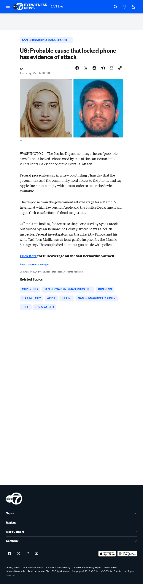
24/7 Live (57, 6)
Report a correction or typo (34, 265)
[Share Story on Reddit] (94, 68)
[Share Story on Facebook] (77, 68)
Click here (28, 256)
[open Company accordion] (71, 541)
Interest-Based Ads (15, 572)
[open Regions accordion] (71, 523)
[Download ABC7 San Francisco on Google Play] (127, 555)
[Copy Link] (120, 68)
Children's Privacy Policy (58, 568)
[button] (8, 6)
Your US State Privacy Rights (87, 568)
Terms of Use (110, 568)
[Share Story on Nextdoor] (103, 68)
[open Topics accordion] (71, 514)
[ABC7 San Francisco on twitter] (18, 554)
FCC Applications (60, 572)
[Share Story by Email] (111, 68)
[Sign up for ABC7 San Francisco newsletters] (36, 554)
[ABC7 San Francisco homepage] (30, 7)
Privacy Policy (13, 568)
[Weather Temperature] (104, 6)
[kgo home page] (14, 499)
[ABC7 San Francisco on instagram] (27, 554)
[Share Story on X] (86, 68)
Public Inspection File (38, 572)
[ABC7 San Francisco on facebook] (9, 554)
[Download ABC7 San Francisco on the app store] (107, 555)
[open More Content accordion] (71, 532)
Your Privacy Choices (33, 568)
